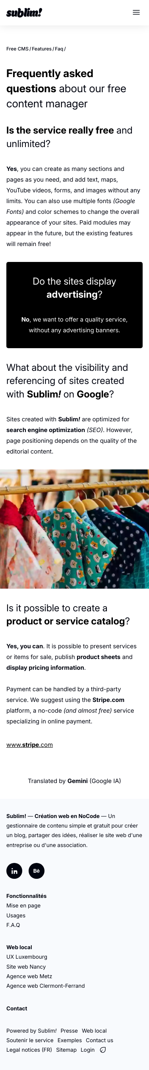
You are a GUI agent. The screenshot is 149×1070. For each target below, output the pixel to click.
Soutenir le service (30, 1040)
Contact (16, 1009)
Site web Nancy (26, 967)
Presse (68, 1031)
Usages (15, 916)
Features (42, 49)
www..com (29, 744)
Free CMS (17, 49)
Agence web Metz (29, 976)
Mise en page (23, 906)
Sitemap (66, 1050)
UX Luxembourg (26, 957)
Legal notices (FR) (29, 1050)
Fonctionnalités (26, 896)
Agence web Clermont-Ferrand (45, 986)
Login (88, 1050)
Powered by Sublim (31, 1031)
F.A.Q (13, 925)
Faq (59, 49)
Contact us (99, 1040)
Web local (19, 947)
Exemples (70, 1040)
